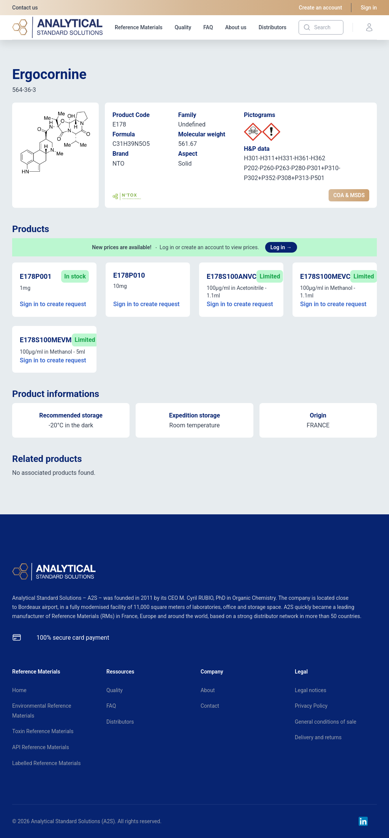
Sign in (369, 8)
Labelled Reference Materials (46, 763)
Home (19, 690)
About (208, 690)
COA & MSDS (349, 195)
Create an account (320, 8)
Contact (210, 706)
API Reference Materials (40, 747)
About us (236, 27)
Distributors (272, 27)
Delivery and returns (318, 737)
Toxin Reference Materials (42, 731)
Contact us (25, 8)
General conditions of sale (325, 722)
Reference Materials (139, 27)
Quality (183, 27)
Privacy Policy (311, 706)
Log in (281, 247)
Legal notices (310, 690)
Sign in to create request (53, 304)
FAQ (208, 27)
